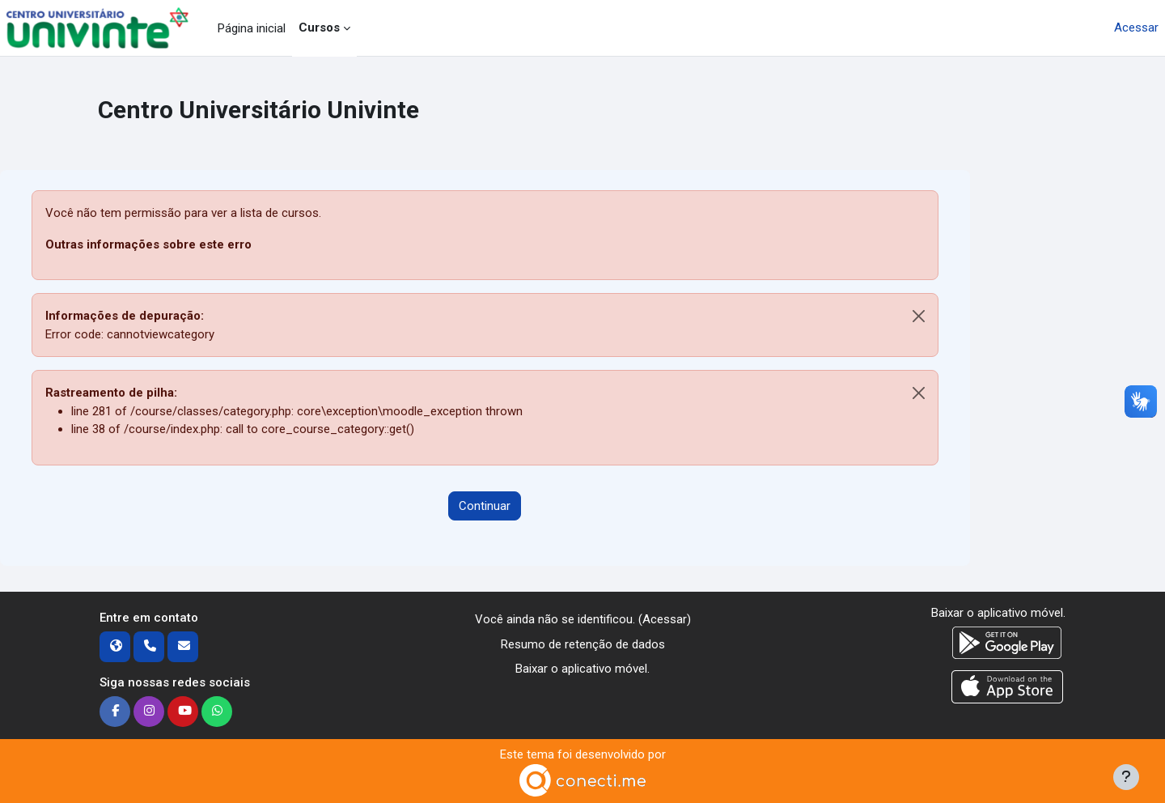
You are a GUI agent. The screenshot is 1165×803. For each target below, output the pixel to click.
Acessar (1136, 27)
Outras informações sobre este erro (148, 244)
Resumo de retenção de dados (583, 644)
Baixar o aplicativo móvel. (582, 668)
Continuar (484, 506)
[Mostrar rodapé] (1126, 777)
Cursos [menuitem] (319, 27)
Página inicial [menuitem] (252, 28)
